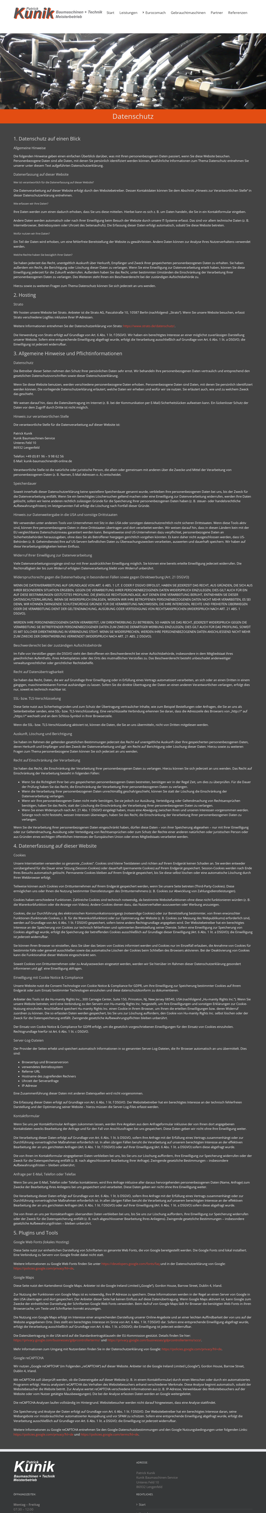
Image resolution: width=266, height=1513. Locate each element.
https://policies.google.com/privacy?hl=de (43, 1268)
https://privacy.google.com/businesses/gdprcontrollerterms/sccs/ (154, 1340)
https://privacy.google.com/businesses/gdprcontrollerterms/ (57, 1340)
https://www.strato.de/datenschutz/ (149, 326)
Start (142, 1504)
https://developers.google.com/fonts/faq (130, 1264)
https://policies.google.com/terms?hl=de (109, 1434)
